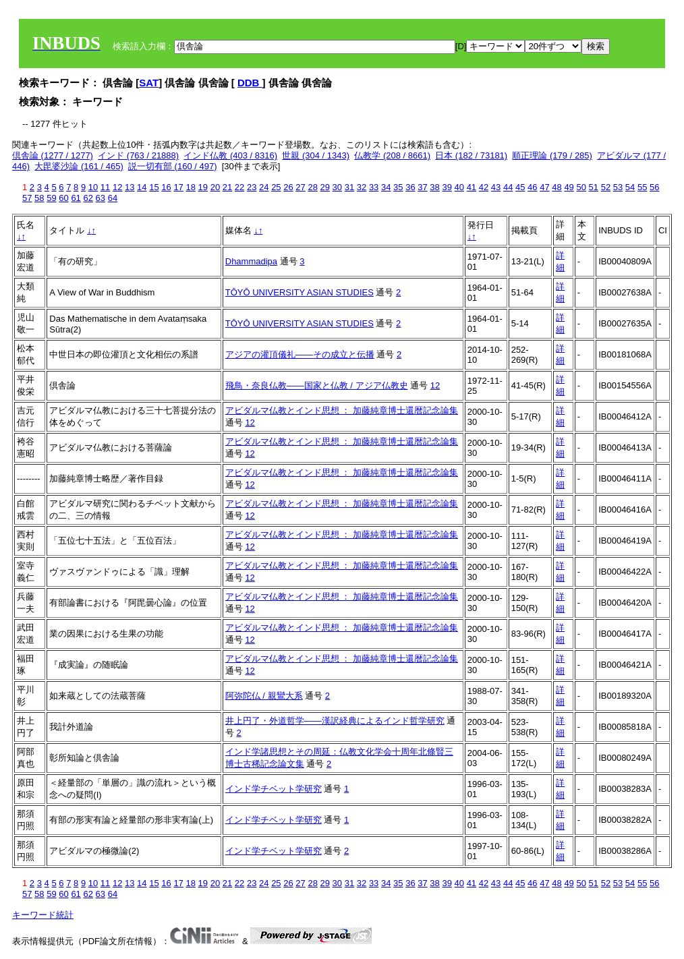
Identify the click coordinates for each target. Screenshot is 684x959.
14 (141, 187)
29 (325, 187)
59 (51, 198)
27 (300, 187)
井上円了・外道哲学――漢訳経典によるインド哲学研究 (335, 721)
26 (288, 187)
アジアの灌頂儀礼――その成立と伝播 (299, 354)
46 (532, 187)
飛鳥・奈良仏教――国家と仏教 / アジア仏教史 (316, 385)
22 (239, 187)
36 (410, 187)
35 (398, 187)
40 (459, 187)
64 (112, 198)
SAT (149, 82)
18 (190, 187)
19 (203, 187)
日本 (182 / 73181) (471, 155)
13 (129, 187)
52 (605, 187)
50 (581, 187)
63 (100, 198)
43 (496, 187)
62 (87, 198)
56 (654, 187)
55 (642, 187)
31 (349, 187)
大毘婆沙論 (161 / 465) (78, 166)
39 (446, 187)
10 (93, 187)
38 (434, 187)
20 (215, 187)
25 (276, 187)
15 (154, 187)
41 (471, 187)
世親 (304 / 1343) (315, 155)
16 (166, 187)
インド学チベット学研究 (273, 789)
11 (105, 187)
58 (39, 198)
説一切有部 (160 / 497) (172, 166)
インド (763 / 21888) (138, 155)
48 (556, 187)
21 (227, 187)
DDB (249, 82)
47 (544, 187)
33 (373, 187)
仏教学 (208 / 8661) (392, 155)
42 (483, 187)
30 (337, 187)
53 (618, 187)
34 (386, 187)
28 (312, 187)
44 (508, 187)
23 (251, 187)
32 (361, 187)
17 (178, 187)
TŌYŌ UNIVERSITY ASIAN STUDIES (299, 292)
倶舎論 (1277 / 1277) (52, 155)
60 (63, 198)
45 (520, 187)
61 (75, 198)
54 (630, 187)
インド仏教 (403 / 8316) (230, 155)
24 (263, 187)
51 (593, 187)
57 (27, 198)
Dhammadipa (251, 261)
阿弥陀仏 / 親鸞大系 (264, 696)
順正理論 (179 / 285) (552, 155)
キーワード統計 (43, 915)
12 (117, 187)
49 (568, 187)
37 (422, 187)
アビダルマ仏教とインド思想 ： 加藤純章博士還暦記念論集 (341, 410)
